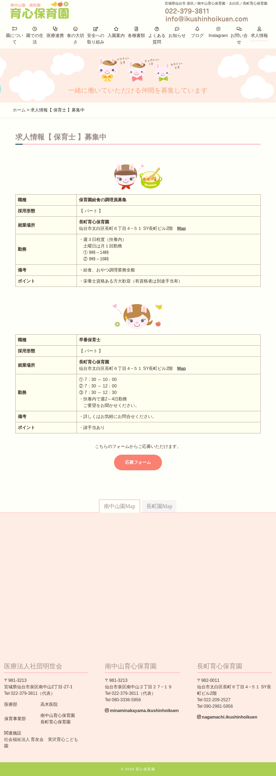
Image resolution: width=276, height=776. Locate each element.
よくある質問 (156, 35)
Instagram (218, 32)
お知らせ (177, 32)
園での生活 (34, 35)
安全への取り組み (95, 35)
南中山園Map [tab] (119, 506)
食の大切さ (75, 35)
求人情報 (259, 32)
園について (14, 35)
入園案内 (116, 32)
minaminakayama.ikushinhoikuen (142, 710)
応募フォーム (138, 462)
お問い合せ (239, 35)
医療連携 (55, 32)
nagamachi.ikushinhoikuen (227, 717)
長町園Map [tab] (159, 506)
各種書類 (136, 32)
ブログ (197, 32)
